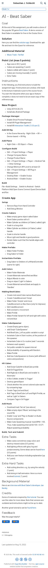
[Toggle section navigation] (24, 9)
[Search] (41, 3)
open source (39, 564)
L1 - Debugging (7, 535)
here (43, 450)
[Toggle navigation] (3, 3)
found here (31, 508)
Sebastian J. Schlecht (24, 3)
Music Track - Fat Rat (15, 55)
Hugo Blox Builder (21, 564)
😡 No (15, 521)
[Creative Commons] (24, 559)
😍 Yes (5, 521)
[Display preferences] (45, 3)
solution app (24, 43)
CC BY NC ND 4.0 (38, 554)
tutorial (17, 476)
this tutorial (31, 497)
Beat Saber (23, 30)
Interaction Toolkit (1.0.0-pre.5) (27, 126)
